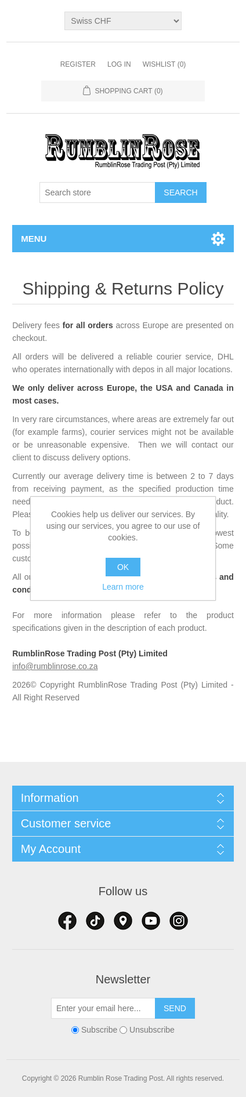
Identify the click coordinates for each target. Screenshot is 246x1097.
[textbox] (97, 192)
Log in (119, 64)
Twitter (95, 921)
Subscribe (99, 1029)
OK (123, 567)
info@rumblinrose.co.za (54, 666)
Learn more (123, 586)
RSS (123, 921)
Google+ (179, 921)
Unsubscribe (152, 1029)
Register (78, 64)
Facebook (67, 921)
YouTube (151, 921)
